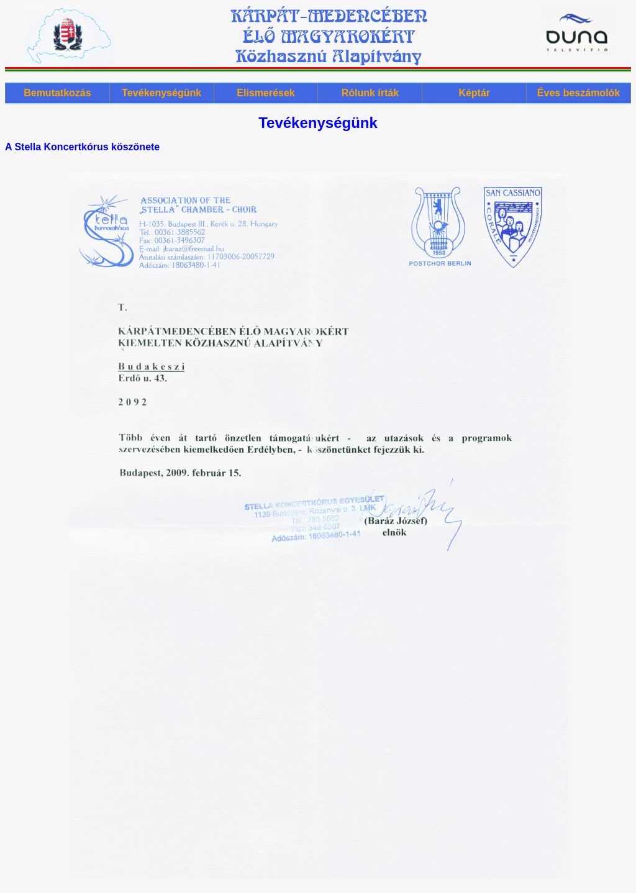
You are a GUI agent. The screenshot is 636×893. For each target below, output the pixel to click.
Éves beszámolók (578, 93)
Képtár (474, 93)
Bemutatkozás (57, 93)
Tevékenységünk (161, 93)
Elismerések (265, 93)
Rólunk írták (370, 93)
